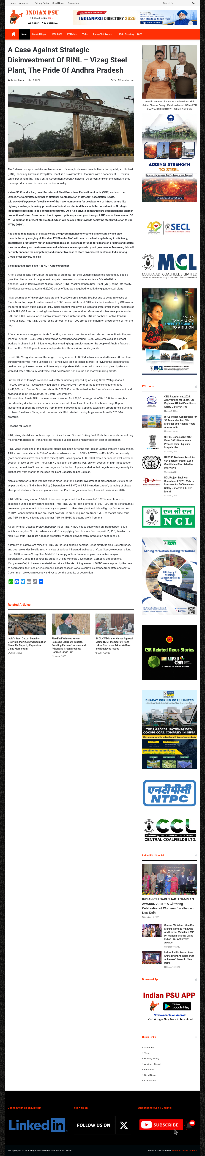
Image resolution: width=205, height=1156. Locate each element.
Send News (58, 3)
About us (24, 3)
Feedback (149, 1069)
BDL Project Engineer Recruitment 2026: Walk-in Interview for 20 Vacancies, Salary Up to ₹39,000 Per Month (179, 484)
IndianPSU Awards (102, 34)
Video (85, 34)
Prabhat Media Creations (184, 1150)
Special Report (39, 34)
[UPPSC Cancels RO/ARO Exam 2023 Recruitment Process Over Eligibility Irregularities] (152, 442)
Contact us (73, 3)
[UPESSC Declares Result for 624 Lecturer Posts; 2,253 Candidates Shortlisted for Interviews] (152, 462)
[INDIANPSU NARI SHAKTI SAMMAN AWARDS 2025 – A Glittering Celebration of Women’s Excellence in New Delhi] (169, 879)
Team (147, 1053)
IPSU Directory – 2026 (130, 34)
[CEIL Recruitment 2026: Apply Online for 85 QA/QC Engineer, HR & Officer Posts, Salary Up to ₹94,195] (152, 401)
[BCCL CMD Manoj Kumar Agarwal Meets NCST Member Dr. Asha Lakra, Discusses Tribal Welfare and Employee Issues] (114, 624)
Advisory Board (152, 1064)
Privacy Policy (42, 3)
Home (13, 3)
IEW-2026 (57, 34)
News (24, 34)
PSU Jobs (72, 34)
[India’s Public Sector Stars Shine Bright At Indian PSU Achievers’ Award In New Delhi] (152, 957)
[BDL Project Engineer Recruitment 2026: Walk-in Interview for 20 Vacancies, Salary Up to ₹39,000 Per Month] (152, 482)
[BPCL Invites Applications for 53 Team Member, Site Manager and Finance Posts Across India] (152, 421)
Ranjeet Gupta (17, 80)
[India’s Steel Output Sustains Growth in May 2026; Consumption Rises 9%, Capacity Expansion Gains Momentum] (27, 624)
